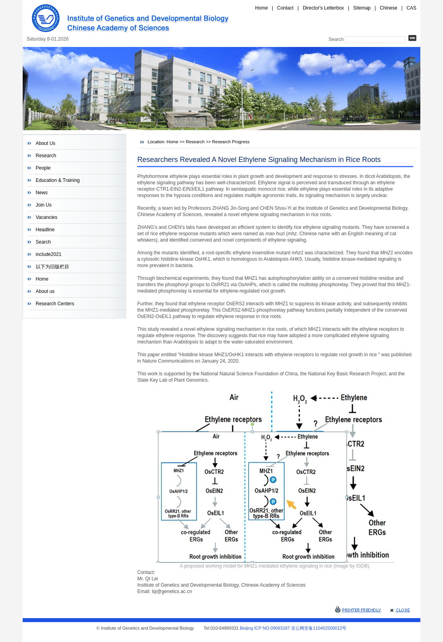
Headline (45, 229)
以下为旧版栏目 (52, 266)
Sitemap (362, 8)
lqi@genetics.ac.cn (172, 591)
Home (261, 8)
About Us (45, 143)
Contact (285, 8)
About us (45, 291)
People (43, 168)
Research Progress (230, 141)
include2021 (49, 254)
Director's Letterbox (323, 8)
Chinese (388, 8)
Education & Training (58, 180)
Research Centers (55, 303)
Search (43, 242)
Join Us (44, 205)
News (42, 192)
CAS (411, 8)
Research (46, 155)
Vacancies (46, 217)
